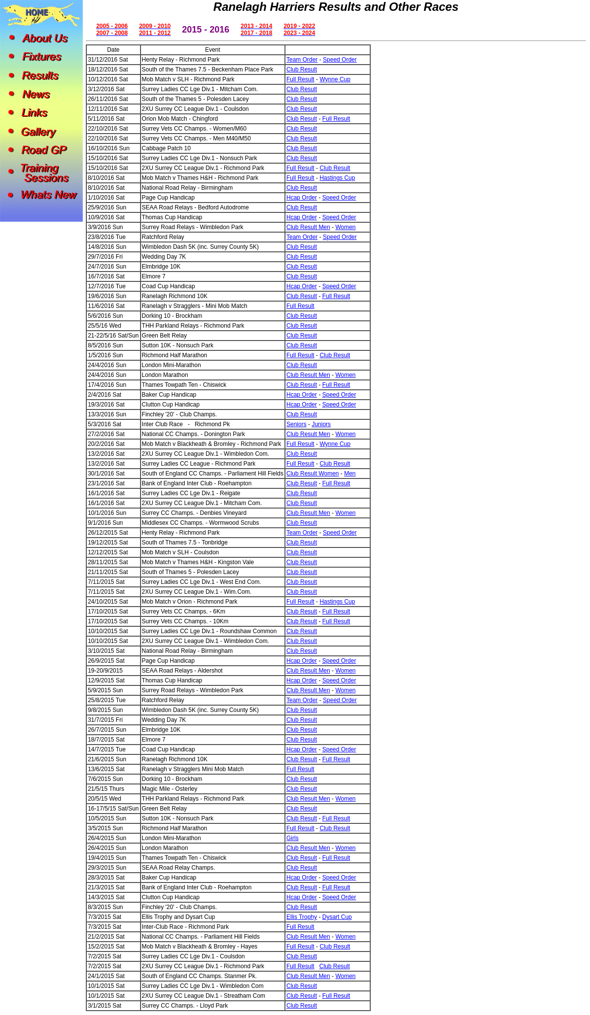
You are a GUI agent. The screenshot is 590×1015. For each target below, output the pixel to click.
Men (349, 473)
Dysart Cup (337, 917)
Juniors (321, 424)
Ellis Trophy (301, 917)
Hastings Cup (337, 177)
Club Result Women (312, 473)
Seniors (296, 424)
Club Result (301, 69)
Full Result (300, 79)
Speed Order (340, 59)
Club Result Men (308, 227)
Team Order (301, 59)
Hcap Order (301, 197)
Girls (292, 838)
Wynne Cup (334, 79)
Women (345, 227)
